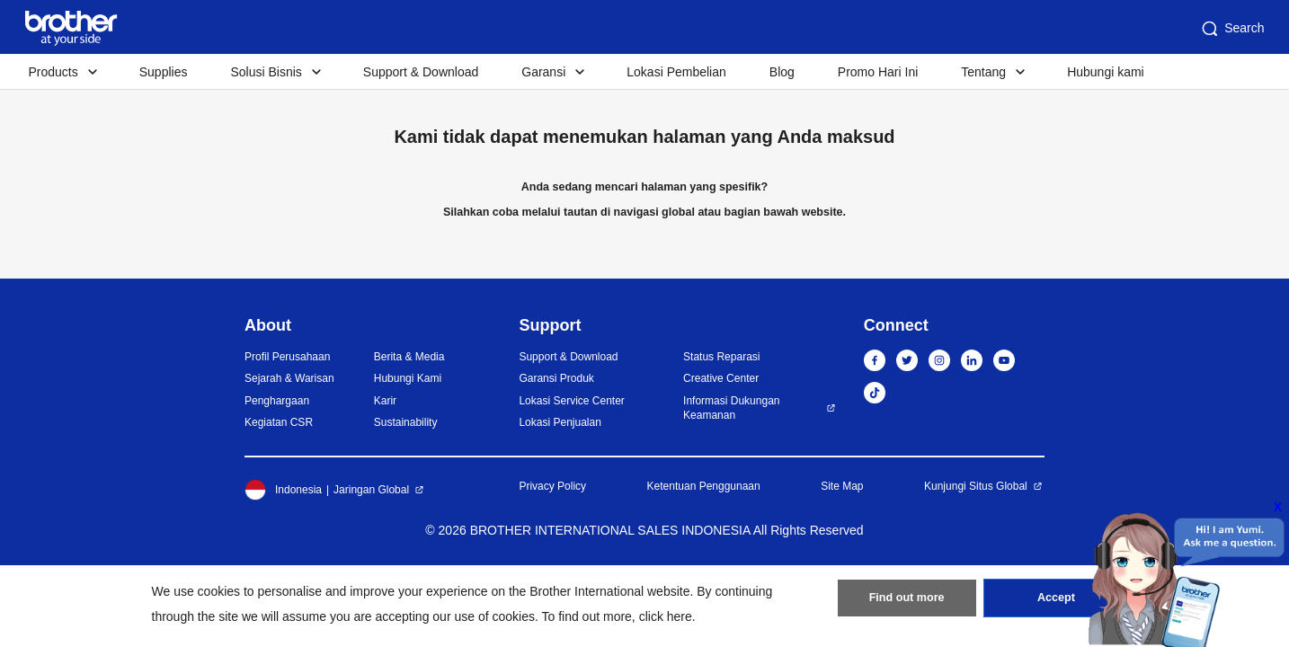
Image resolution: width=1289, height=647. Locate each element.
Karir (385, 400)
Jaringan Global (371, 489)
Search (1231, 29)
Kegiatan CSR (278, 422)
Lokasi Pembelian (676, 72)
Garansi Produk (556, 378)
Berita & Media (409, 356)
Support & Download (420, 72)
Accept (1056, 603)
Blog (782, 72)
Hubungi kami (1105, 72)
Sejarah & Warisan (289, 378)
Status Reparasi (721, 356)
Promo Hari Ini (878, 72)
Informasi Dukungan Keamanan (731, 408)
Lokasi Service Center (571, 400)
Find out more (907, 603)
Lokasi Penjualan (559, 422)
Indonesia (283, 490)
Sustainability (406, 422)
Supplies (163, 72)
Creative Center (721, 378)
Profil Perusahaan (287, 356)
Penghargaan (276, 400)
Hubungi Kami (407, 378)
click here (665, 616)
